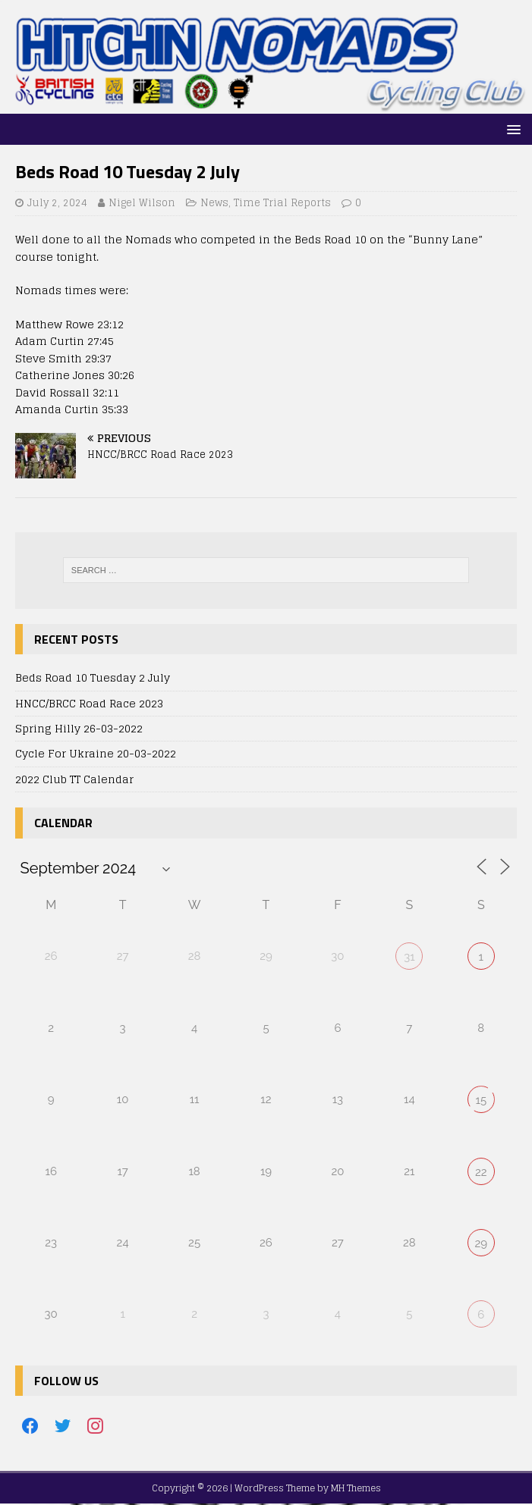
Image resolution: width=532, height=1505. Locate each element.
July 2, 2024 (57, 203)
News (214, 203)
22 (481, 1172)
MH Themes (356, 1488)
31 (409, 957)
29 (480, 1243)
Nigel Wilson (142, 203)
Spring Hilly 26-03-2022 (79, 728)
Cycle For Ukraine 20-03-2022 (95, 753)
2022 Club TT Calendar (74, 779)
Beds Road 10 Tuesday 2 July (92, 677)
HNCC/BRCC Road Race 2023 (89, 703)
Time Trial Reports (282, 203)
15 (480, 1100)
